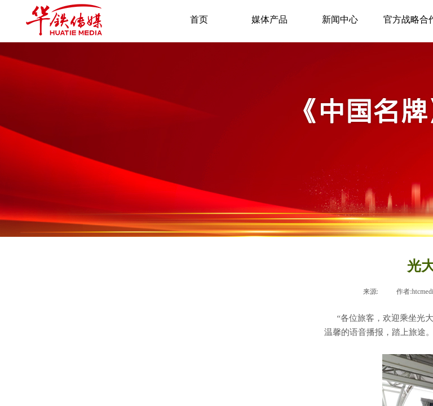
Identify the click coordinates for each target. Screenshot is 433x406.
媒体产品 (269, 19)
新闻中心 (340, 19)
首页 (199, 19)
